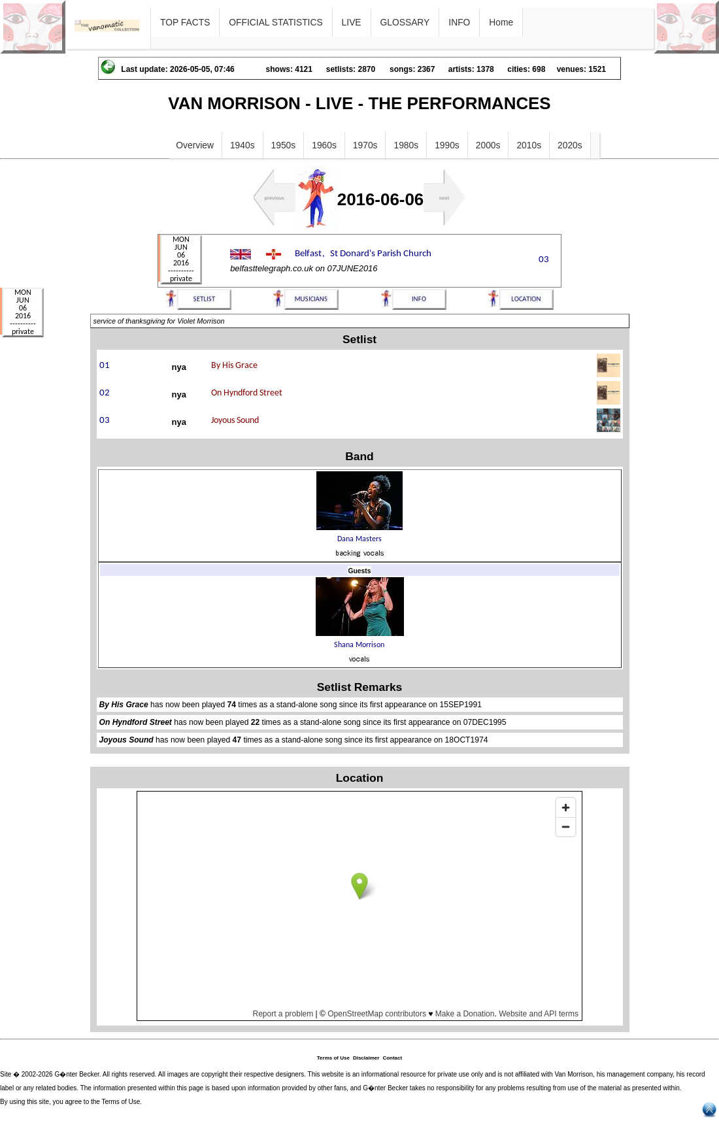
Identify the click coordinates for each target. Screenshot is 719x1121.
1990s (447, 145)
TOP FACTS (185, 22)
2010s (528, 145)
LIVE (351, 22)
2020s (570, 145)
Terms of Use (333, 1058)
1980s (405, 145)
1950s (283, 145)
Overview (195, 145)
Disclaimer (366, 1058)
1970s (365, 145)
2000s (488, 145)
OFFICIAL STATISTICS (275, 22)
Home (501, 22)
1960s (324, 145)
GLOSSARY (405, 22)
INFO (459, 22)
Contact (392, 1058)
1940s (242, 145)
